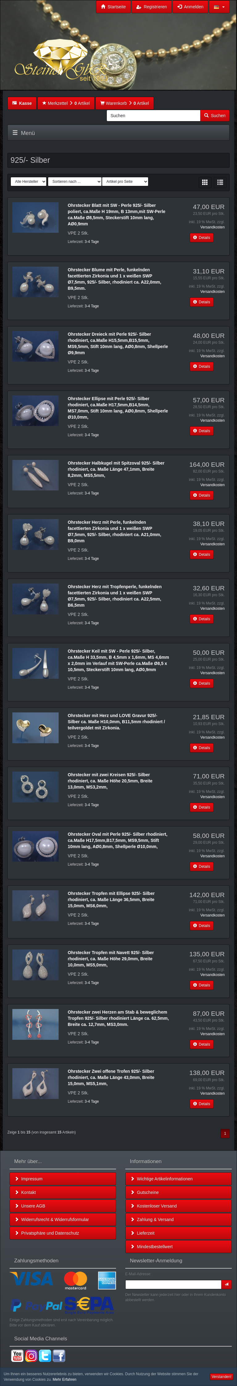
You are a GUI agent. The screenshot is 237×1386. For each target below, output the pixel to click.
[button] (219, 6)
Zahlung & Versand (152, 1219)
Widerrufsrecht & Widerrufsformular (52, 1219)
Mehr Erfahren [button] (65, 1379)
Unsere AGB (30, 1206)
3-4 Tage (92, 242)
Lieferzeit (142, 1233)
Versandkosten (212, 227)
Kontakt (25, 1192)
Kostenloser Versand (153, 1206)
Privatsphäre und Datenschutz (47, 1233)
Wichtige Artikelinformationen (161, 1178)
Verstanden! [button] (221, 1377)
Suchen (215, 115)
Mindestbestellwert (151, 1246)
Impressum (29, 1178)
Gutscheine (144, 1192)
